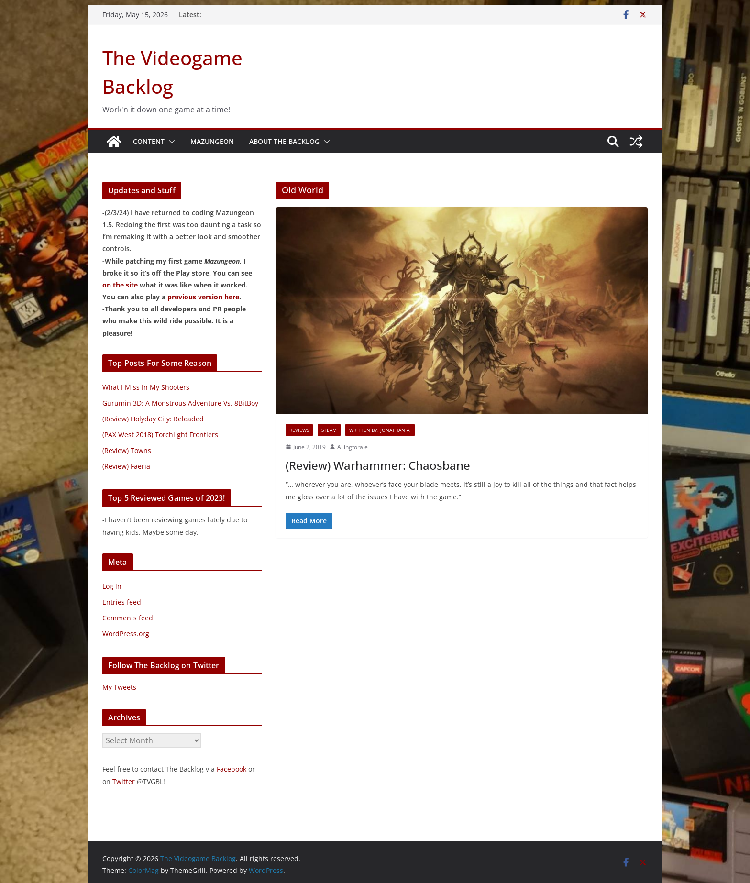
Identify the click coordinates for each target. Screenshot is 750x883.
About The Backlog (284, 141)
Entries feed (121, 602)
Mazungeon (212, 141)
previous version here (203, 296)
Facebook (231, 768)
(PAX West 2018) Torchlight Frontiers (160, 434)
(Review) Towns (126, 450)
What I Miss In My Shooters (145, 387)
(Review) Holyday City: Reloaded (153, 418)
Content (149, 141)
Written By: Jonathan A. (380, 430)
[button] (170, 141)
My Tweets (119, 687)
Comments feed (127, 617)
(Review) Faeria (126, 466)
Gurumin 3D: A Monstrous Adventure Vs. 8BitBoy (180, 403)
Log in (111, 586)
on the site (120, 284)
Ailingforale (352, 447)
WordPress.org (125, 633)
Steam (329, 430)
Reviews (299, 430)
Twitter (123, 781)
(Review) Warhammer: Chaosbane (378, 465)
